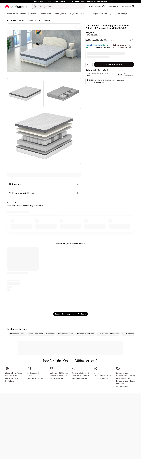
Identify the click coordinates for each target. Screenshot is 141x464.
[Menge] (89, 64)
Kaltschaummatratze (85, 334)
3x (93, 70)
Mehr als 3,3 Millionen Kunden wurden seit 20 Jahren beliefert (59, 376)
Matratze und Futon (65, 334)
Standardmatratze (43, 20)
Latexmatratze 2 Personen (108, 334)
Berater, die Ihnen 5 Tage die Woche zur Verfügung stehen (80, 376)
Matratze (33, 20)
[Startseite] (7, 20)
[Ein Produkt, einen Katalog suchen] (34, 6)
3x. (105, 70)
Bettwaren (13, 20)
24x (102, 70)
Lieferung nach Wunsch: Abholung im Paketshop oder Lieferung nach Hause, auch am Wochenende (125, 380)
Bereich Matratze (23, 20)
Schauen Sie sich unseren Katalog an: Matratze (25, 206)
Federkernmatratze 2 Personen (41, 334)
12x (99, 70)
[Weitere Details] (130, 47)
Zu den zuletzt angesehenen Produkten (70, 314)
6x (96, 70)
